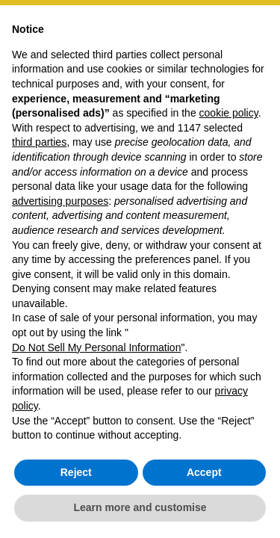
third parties (39, 142)
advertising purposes (60, 201)
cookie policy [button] (228, 113)
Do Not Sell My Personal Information (96, 347)
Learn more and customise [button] (139, 507)
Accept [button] (204, 472)
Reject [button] (76, 472)
